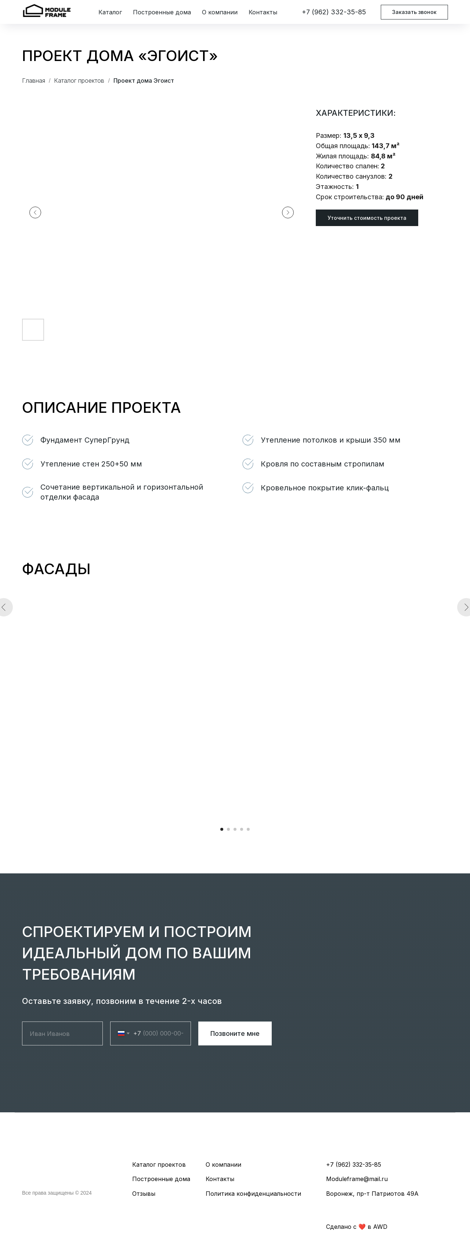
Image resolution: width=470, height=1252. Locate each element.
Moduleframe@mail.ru (357, 1179)
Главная (33, 80)
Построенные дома (162, 12)
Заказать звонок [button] (414, 12)
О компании (220, 12)
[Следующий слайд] (288, 212)
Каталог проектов (79, 80)
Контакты (263, 12)
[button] (367, 218)
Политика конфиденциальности (253, 1193)
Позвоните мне (235, 1033)
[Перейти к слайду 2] (228, 829)
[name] (62, 1033)
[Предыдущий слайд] (35, 212)
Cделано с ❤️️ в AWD (356, 1226)
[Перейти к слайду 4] (241, 829)
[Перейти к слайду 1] (221, 829)
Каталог (110, 12)
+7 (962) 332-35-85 (334, 12)
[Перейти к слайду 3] (235, 829)
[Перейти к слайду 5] (248, 829)
